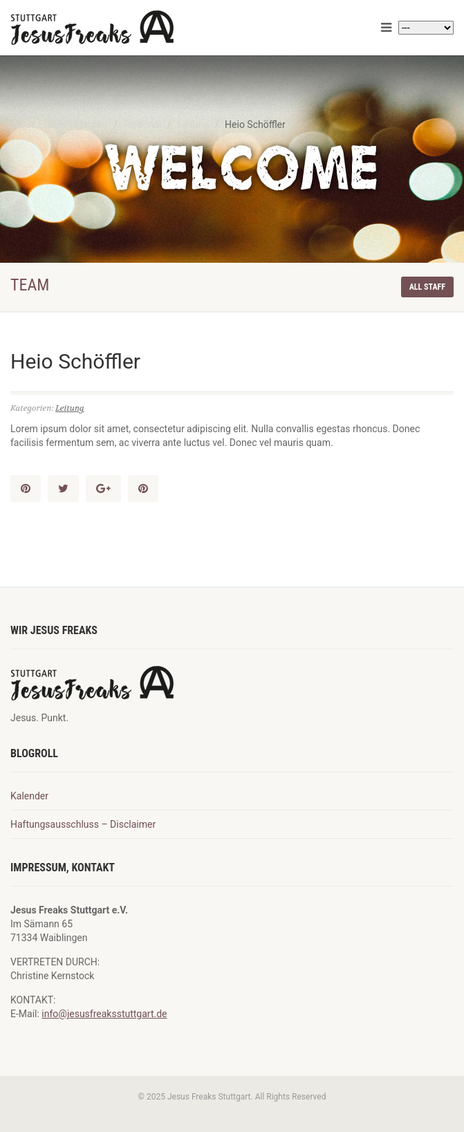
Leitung (69, 408)
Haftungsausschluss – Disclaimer (83, 824)
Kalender (29, 795)
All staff (427, 287)
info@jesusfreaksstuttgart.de (104, 1013)
